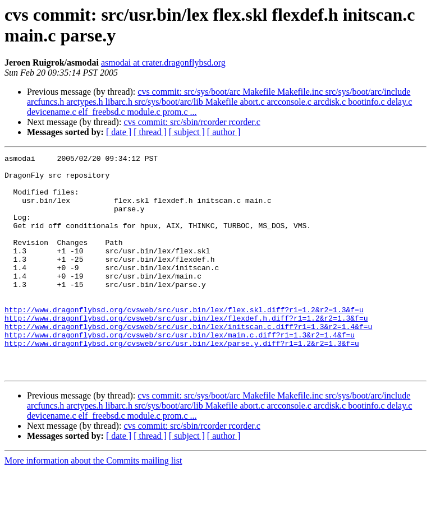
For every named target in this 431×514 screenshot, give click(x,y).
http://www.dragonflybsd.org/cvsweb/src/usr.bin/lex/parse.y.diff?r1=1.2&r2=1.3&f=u (181, 382)
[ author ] (224, 132)
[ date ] (118, 132)
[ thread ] (150, 132)
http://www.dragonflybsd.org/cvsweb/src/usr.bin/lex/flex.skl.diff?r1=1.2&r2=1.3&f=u (184, 341)
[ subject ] (187, 132)
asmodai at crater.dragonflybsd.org (163, 62)
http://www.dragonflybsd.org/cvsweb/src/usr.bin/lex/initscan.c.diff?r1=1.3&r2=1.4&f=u (188, 361)
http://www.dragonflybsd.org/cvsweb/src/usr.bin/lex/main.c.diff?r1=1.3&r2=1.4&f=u (179, 372)
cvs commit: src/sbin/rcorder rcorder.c (191, 122)
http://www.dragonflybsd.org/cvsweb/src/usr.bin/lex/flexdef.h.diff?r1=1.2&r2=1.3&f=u (186, 351)
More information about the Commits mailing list (93, 504)
